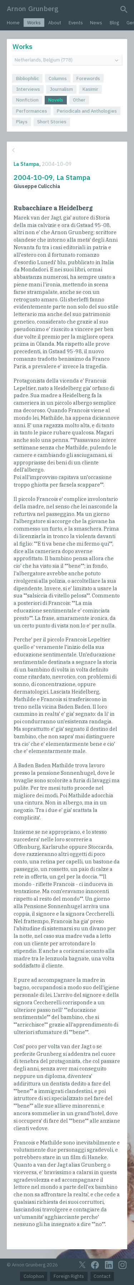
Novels (55, 100)
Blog (114, 23)
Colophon (34, 1276)
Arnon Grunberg (33, 8)
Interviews (28, 89)
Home (13, 23)
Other (79, 100)
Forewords (88, 78)
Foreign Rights (69, 1276)
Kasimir (90, 89)
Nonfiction (27, 100)
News (96, 23)
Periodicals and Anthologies (87, 111)
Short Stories (51, 122)
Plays (22, 122)
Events (76, 23)
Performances (31, 111)
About (54, 23)
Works (34, 23)
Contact (102, 1276)
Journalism (61, 89)
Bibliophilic (27, 78)
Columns (58, 78)
